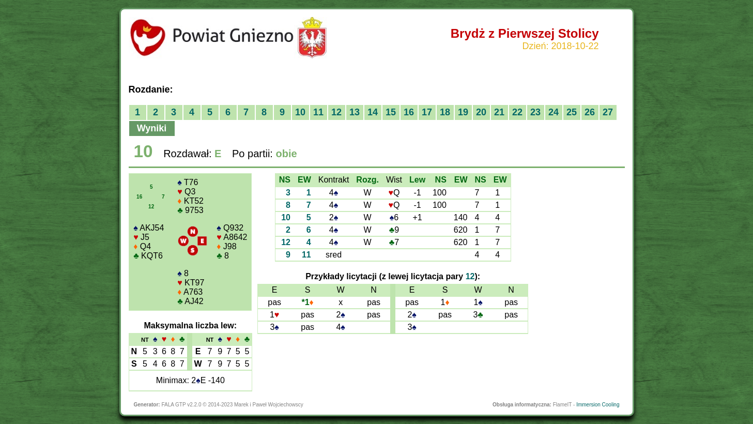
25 (571, 112)
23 (535, 112)
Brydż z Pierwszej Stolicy (525, 33)
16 (409, 112)
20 (481, 112)
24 (553, 112)
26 (590, 112)
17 (427, 112)
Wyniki (152, 128)
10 (300, 112)
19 (463, 112)
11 (318, 112)
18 (445, 112)
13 (354, 112)
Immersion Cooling (597, 404)
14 (372, 112)
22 (517, 112)
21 (499, 112)
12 (336, 112)
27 (608, 112)
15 (391, 112)
